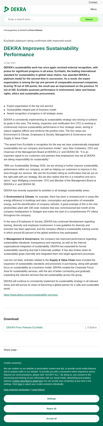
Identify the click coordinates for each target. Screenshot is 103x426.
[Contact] (93, 2)
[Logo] (16, 9)
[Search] (89, 19)
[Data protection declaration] (17, 389)
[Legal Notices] (38, 389)
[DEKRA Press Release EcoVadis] (51, 327)
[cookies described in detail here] (27, 381)
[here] (20, 384)
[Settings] (51, 399)
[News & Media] (19, 30)
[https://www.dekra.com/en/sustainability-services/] (31, 295)
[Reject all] (51, 408)
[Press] (27, 30)
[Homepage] (8, 30)
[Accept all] (51, 418)
